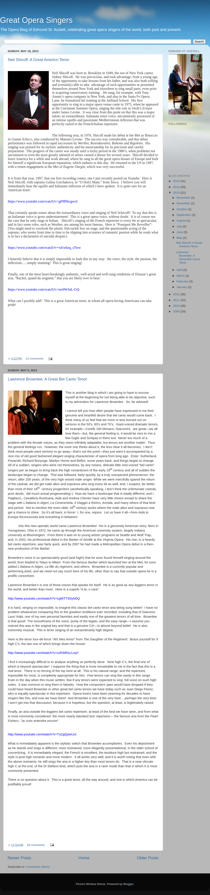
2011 (176, 300)
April (180, 269)
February (183, 281)
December (184, 197)
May (180, 237)
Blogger (128, 884)
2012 (176, 294)
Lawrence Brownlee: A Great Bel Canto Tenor (47, 379)
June (180, 232)
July (180, 226)
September (184, 215)
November (184, 203)
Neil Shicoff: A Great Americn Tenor (38, 60)
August (182, 220)
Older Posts (148, 858)
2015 (176, 181)
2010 (176, 305)
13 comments (34, 358)
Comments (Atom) (38, 866)
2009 (176, 311)
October (182, 209)
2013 (176, 192)
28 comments (36, 845)
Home (84, 858)
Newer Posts (19, 858)
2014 (176, 187)
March (181, 275)
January (182, 287)
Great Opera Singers (36, 20)
